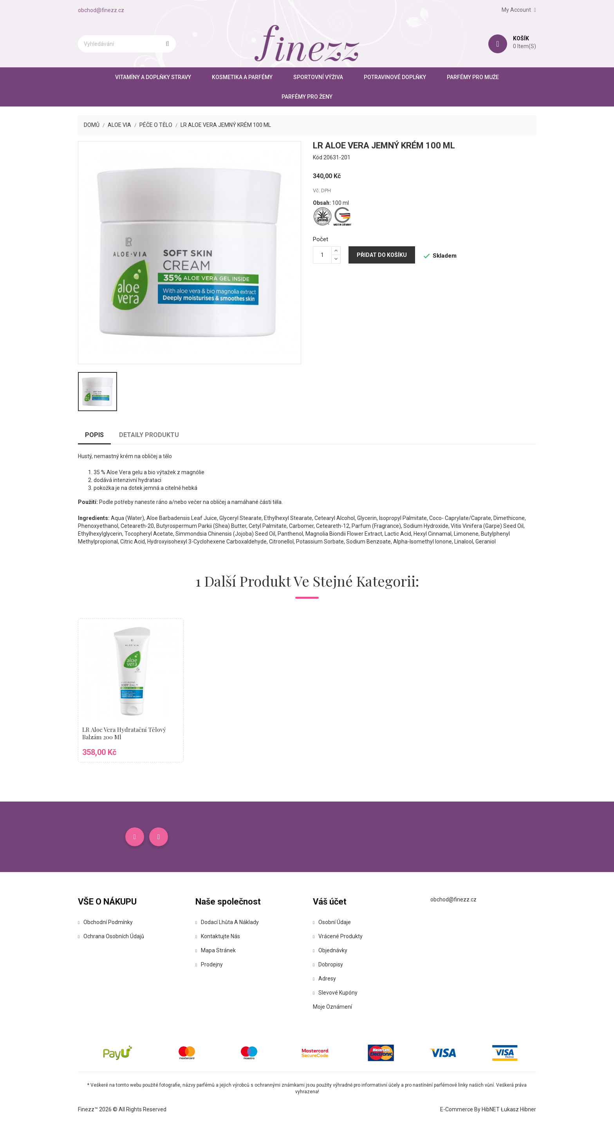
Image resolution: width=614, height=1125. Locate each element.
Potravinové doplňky (395, 77)
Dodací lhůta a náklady (227, 922)
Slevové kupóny (335, 993)
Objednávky (330, 950)
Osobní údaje (332, 922)
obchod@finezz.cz (101, 10)
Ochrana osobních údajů (111, 936)
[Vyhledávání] (127, 43)
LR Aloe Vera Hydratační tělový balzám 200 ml (124, 733)
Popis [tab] (94, 435)
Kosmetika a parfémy (242, 77)
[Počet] (322, 255)
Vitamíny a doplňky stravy (153, 77)
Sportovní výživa (318, 77)
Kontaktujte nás (217, 936)
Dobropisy (328, 964)
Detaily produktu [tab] (149, 435)
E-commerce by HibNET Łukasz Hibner (488, 1109)
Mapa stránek (215, 950)
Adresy (324, 978)
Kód (317, 157)
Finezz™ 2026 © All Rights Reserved (122, 1109)
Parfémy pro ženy (307, 97)
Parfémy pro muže (473, 77)
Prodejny (209, 964)
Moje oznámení (332, 1007)
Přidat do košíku (382, 255)
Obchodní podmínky (105, 922)
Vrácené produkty (338, 936)
